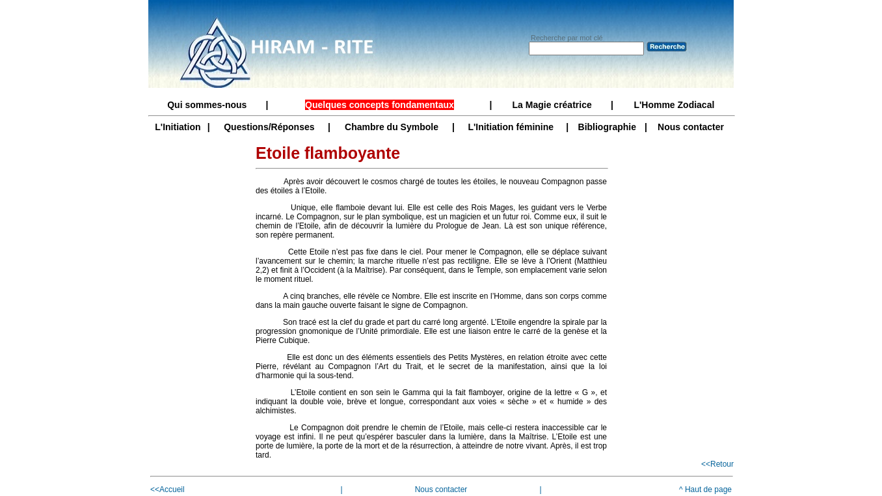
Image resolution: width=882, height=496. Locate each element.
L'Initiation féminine (511, 127)
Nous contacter (691, 127)
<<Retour (717, 464)
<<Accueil (167, 489)
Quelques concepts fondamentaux (379, 105)
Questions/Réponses (269, 127)
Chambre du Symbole (391, 127)
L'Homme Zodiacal (674, 105)
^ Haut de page (705, 489)
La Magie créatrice (552, 105)
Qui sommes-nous (207, 105)
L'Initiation (177, 127)
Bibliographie (607, 127)
